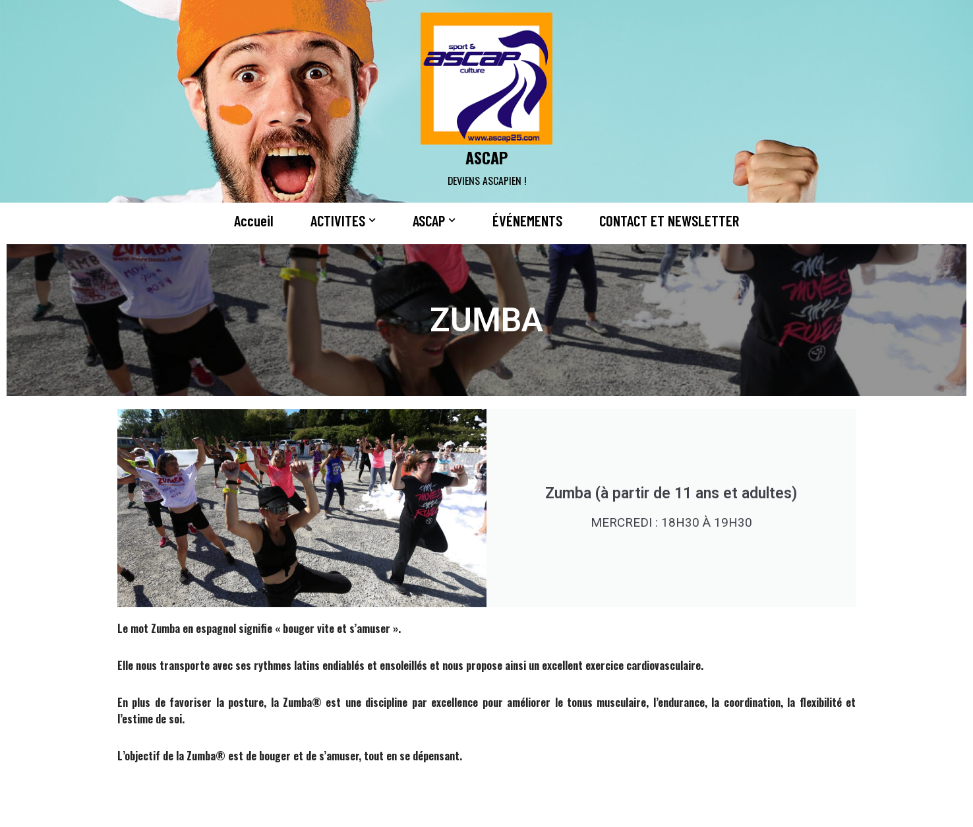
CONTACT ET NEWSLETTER (669, 220)
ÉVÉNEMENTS (527, 220)
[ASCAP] (486, 101)
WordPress (246, 809)
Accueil (254, 220)
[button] (372, 220)
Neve (122, 809)
